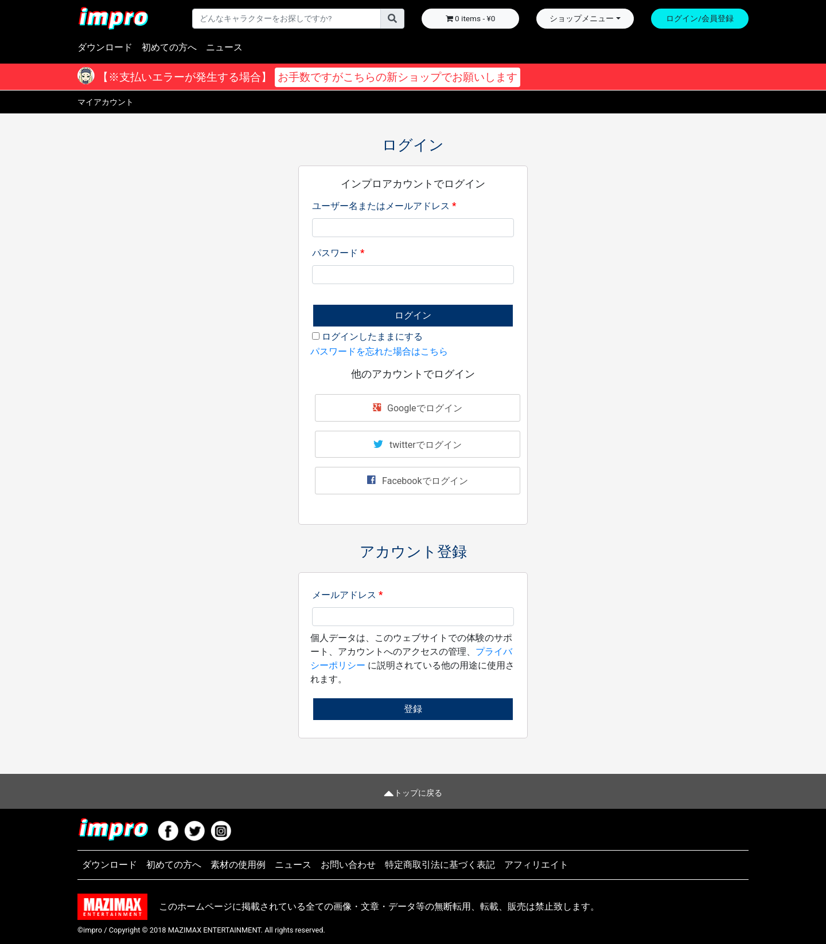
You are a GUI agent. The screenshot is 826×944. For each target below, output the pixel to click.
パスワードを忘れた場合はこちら (379, 351)
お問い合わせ (348, 864)
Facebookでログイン (417, 480)
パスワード (338, 252)
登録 (413, 708)
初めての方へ (169, 47)
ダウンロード (105, 47)
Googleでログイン (417, 407)
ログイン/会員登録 (700, 18)
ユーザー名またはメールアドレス (384, 205)
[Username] (286, 18)
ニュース (224, 47)
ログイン (413, 315)
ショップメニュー (582, 18)
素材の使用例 (238, 864)
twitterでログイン (417, 444)
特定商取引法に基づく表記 (440, 864)
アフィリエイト (536, 864)
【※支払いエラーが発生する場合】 (307, 77)
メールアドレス (347, 594)
